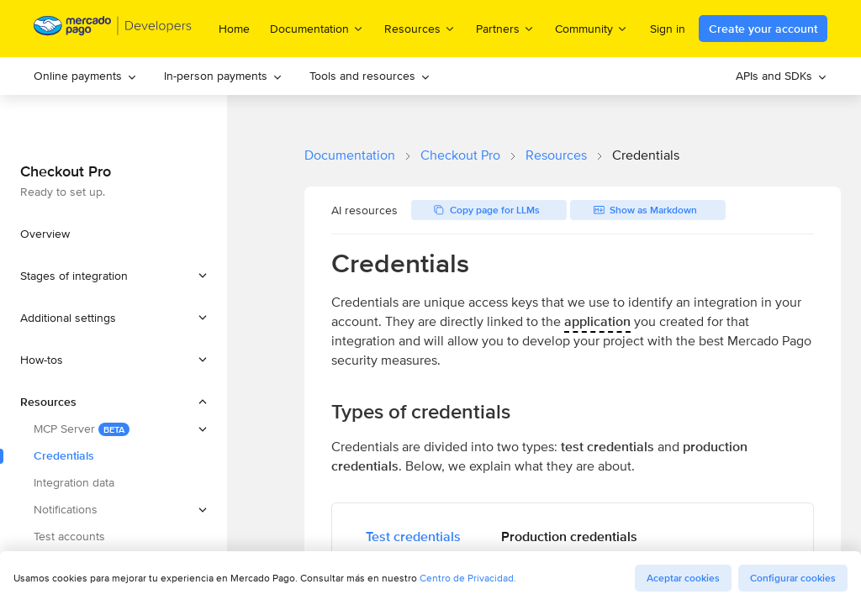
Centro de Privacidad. (468, 578)
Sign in (667, 28)
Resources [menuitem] (420, 28)
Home (234, 28)
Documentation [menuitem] (317, 28)
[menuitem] (85, 76)
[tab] (413, 537)
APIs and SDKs (781, 75)
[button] (113, 275)
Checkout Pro (460, 155)
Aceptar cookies (683, 578)
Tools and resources (369, 75)
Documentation (349, 155)
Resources (556, 155)
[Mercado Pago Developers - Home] (113, 29)
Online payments (85, 75)
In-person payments (223, 75)
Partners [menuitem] (505, 28)
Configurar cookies (793, 578)
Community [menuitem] (591, 28)
